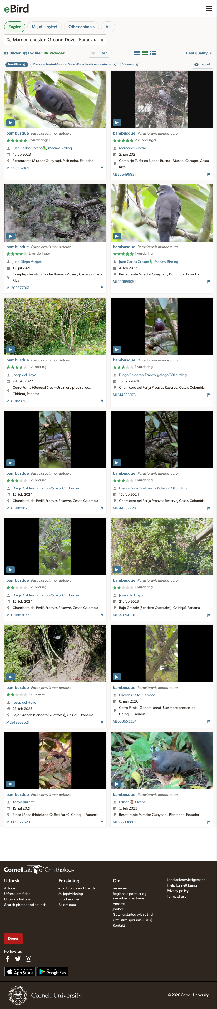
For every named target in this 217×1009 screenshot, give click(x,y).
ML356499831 (124, 174)
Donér (13, 938)
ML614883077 (17, 615)
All (108, 27)
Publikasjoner (69, 899)
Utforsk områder (17, 894)
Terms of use (176, 896)
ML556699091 (124, 282)
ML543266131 (124, 615)
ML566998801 (124, 822)
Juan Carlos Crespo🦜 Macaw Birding (42, 148)
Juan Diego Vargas (27, 262)
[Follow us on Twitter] (18, 959)
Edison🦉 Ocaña (132, 802)
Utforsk (11, 881)
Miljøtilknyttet (44, 27)
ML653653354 (124, 721)
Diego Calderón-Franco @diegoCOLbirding (153, 375)
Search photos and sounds (25, 905)
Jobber (118, 909)
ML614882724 (124, 508)
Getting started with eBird (133, 914)
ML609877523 (18, 822)
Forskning (69, 881)
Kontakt (119, 926)
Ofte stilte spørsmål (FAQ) (132, 920)
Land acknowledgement (186, 880)
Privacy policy (178, 891)
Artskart (10, 888)
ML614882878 (17, 508)
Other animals (81, 27)
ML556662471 (17, 168)
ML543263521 (17, 722)
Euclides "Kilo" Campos (137, 695)
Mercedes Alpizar (132, 148)
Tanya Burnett (23, 802)
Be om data (67, 905)
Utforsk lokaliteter (18, 899)
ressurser (120, 888)
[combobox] (55, 40)
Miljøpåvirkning (70, 894)
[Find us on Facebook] (7, 959)
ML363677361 (17, 288)
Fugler (15, 27)
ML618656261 (17, 401)
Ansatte (119, 904)
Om (116, 881)
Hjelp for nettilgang (182, 885)
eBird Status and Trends (76, 888)
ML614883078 (124, 395)
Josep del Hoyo (24, 375)
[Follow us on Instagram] (28, 959)
